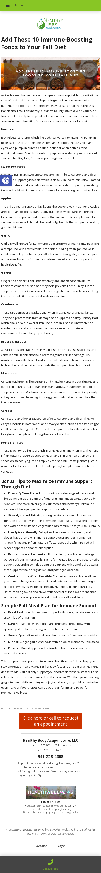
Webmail (41, 846)
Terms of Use (47, 834)
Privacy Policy (65, 834)
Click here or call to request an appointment (51, 721)
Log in (61, 846)
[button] (6, 180)
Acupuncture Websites (19, 830)
